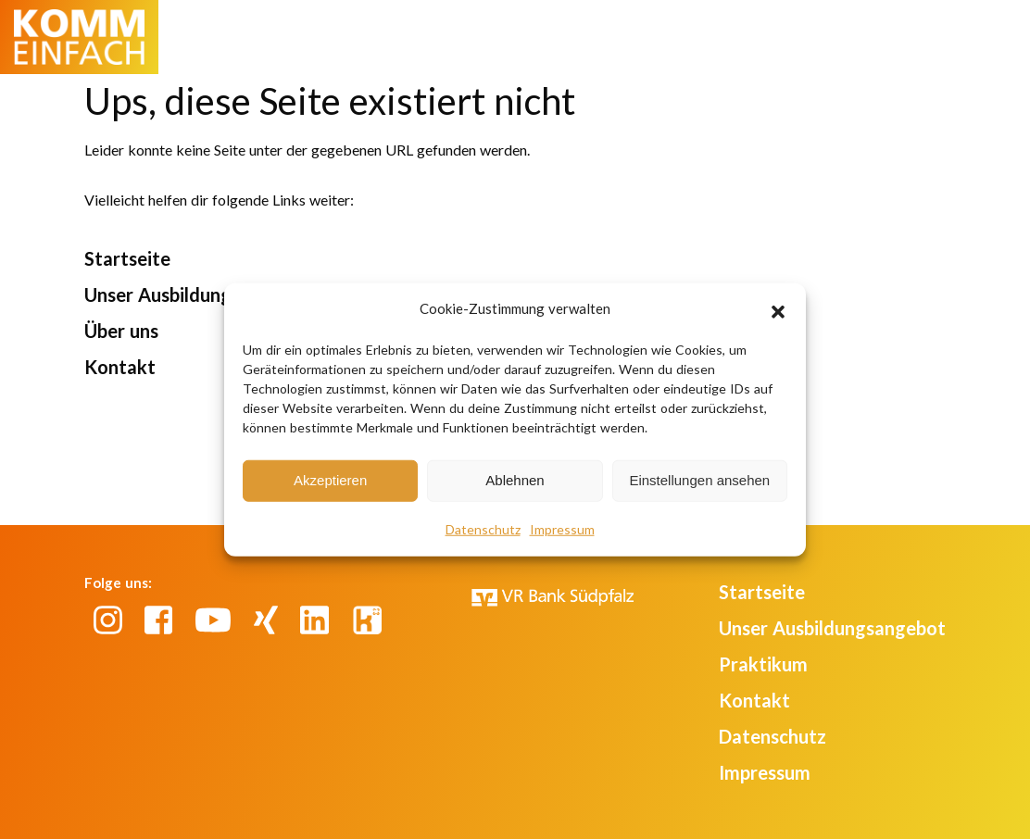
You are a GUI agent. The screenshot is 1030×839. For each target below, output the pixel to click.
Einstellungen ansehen (699, 480)
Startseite (127, 258)
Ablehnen (514, 480)
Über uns (121, 330)
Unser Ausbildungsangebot (197, 294)
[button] (778, 309)
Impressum (562, 528)
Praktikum (763, 664)
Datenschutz (483, 528)
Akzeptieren (330, 480)
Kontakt (120, 367)
